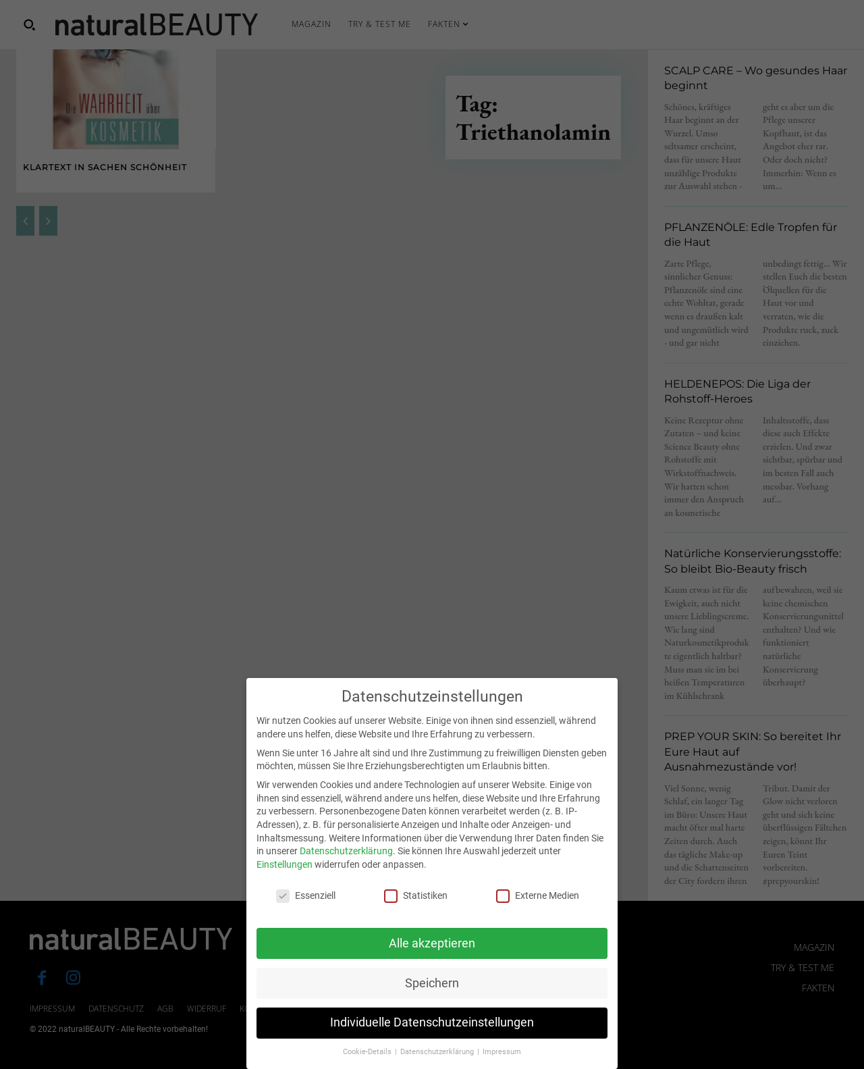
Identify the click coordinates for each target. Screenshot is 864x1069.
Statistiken (416, 911)
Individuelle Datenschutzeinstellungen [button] (432, 1038)
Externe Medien (537, 911)
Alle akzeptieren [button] (432, 958)
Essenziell (305, 911)
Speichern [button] (432, 998)
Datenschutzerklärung (346, 866)
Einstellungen (284, 880)
